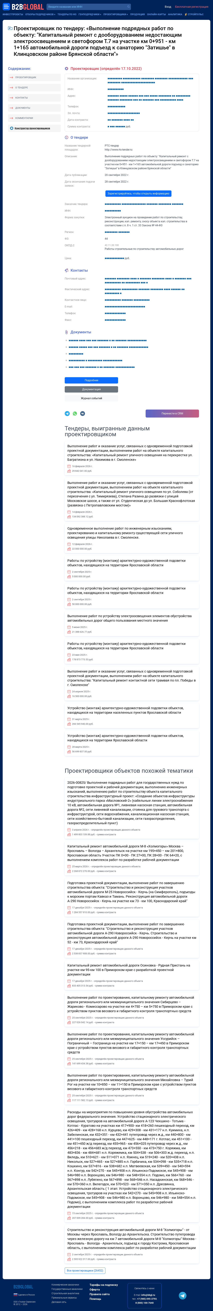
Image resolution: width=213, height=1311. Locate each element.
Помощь (95, 1298)
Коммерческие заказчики (65, 1284)
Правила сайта (100, 1294)
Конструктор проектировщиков (32, 128)
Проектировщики (114, 14)
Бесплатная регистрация (191, 6)
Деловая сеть (59, 1302)
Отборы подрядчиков (39, 14)
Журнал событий (91, 398)
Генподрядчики (89, 14)
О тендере (21, 87)
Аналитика (175, 14)
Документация (91, 389)
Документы (22, 108)
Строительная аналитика (65, 1293)
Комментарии (24, 118)
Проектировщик (25, 77)
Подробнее (91, 380)
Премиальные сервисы (64, 1297)
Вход (168, 6)
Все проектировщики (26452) (85, 1270)
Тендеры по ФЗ (67, 14)
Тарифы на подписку (104, 1284)
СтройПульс (195, 14)
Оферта (95, 1289)
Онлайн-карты (156, 14)
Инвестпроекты (13, 14)
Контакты (21, 97)
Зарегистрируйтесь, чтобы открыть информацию (138, 193)
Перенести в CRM (172, 413)
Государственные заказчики (67, 1289)
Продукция (137, 14)
